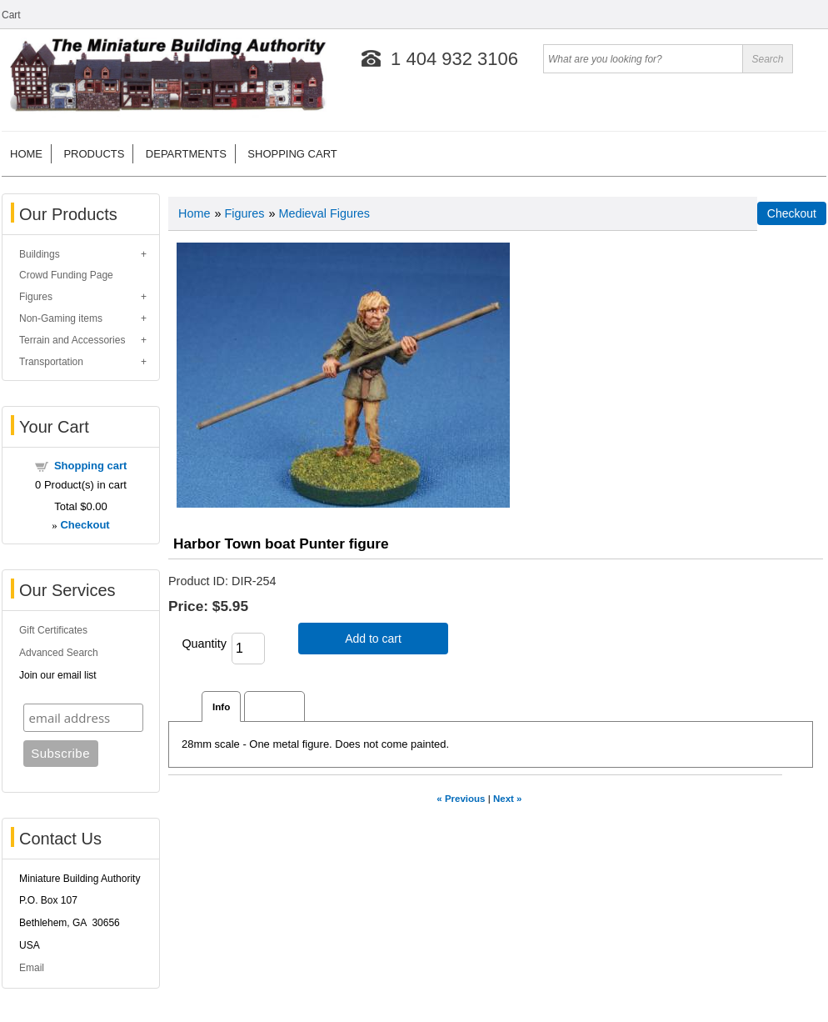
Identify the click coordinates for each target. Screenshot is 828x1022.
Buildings (39, 254)
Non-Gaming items (60, 318)
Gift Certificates (53, 630)
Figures (35, 297)
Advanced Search (58, 653)
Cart (11, 15)
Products (93, 154)
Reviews (274, 706)
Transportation (51, 362)
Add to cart (373, 638)
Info (221, 706)
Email (31, 968)
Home (26, 154)
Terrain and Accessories (72, 340)
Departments (186, 154)
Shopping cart (292, 154)
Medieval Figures (324, 213)
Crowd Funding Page (66, 275)
